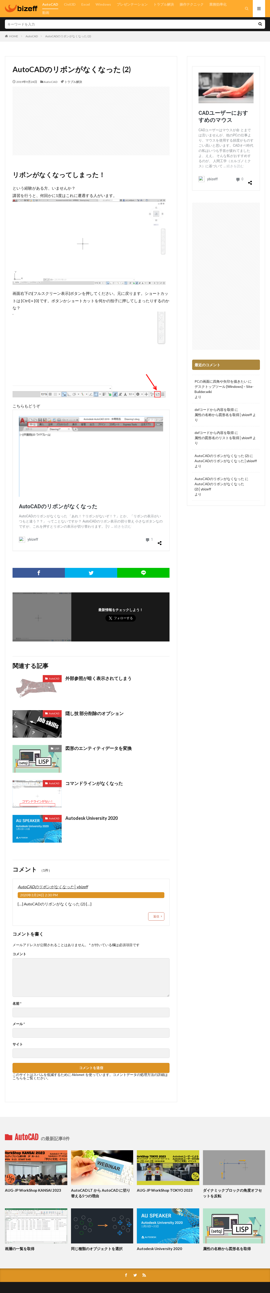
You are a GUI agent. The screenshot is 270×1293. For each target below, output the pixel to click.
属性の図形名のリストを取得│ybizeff (223, 438)
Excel (85, 4)
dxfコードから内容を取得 (214, 409)
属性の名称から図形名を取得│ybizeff (223, 415)
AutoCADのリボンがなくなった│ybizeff (53, 886)
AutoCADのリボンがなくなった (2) (68, 36)
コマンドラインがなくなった (94, 783)
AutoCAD (50, 4)
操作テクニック (192, 4)
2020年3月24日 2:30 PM (39, 895)
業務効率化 (218, 4)
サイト (18, 1044)
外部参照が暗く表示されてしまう (98, 678)
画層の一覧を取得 (19, 1248)
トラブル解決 (163, 4)
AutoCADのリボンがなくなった (219, 479)
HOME (13, 36)
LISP (57, 748)
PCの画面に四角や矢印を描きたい (221, 381)
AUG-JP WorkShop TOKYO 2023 (165, 1190)
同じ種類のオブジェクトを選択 (97, 1248)
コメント (19, 954)
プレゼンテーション (132, 4)
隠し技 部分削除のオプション (94, 713)
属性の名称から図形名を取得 (227, 1248)
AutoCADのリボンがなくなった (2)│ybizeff (219, 486)
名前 (17, 1003)
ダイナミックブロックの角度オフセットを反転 (232, 1193)
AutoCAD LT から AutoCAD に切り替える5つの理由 (100, 1193)
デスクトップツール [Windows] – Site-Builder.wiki (224, 389)
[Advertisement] (91, 121)
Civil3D (70, 4)
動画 (45, 13)
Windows (103, 4)
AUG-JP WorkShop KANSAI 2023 (33, 1190)
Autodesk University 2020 (91, 818)
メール (19, 1024)
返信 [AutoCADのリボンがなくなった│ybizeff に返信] (156, 916)
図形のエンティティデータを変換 (98, 748)
